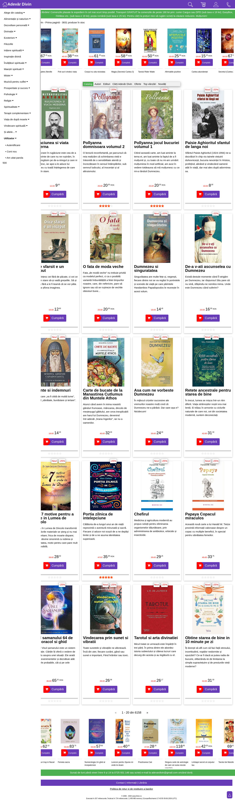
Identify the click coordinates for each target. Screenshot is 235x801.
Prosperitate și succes (17, 88)
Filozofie (8, 44)
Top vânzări (156, 84)
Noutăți (168, 84)
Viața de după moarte (16, 119)
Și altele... (10, 132)
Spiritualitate (12, 106)
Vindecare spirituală (16, 125)
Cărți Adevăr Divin (128, 84)
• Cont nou (11, 151)
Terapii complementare (17, 113)
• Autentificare (12, 145)
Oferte (144, 84)
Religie (9, 100)
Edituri (113, 84)
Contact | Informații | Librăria (138, 782)
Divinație (10, 31)
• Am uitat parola (14, 157)
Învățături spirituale (15, 63)
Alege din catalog (14, 12)
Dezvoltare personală (16, 25)
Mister (8, 75)
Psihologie (10, 94)
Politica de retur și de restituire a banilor (137, 788)
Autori (104, 84)
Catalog (94, 84)
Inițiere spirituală (14, 50)
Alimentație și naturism (17, 18)
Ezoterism (10, 37)
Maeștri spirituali (14, 69)
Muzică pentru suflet (16, 81)
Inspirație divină (12, 56)
